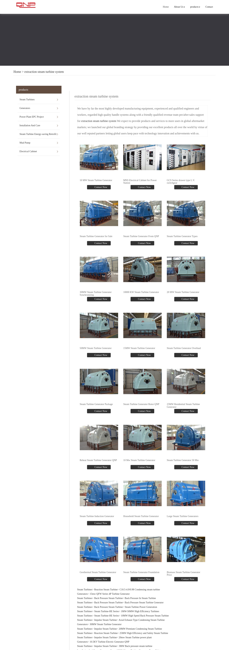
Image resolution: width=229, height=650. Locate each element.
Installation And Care (30, 125)
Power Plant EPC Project (32, 117)
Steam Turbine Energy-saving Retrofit (38, 134)
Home (166, 7)
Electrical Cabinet (28, 151)
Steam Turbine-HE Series (106, 611)
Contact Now (100, 187)
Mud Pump (25, 142)
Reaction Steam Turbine (105, 589)
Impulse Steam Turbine (105, 619)
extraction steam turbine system (44, 71)
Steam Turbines (27, 99)
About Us (179, 7)
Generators (25, 108)
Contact (209, 7)
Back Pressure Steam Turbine (108, 598)
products (195, 7)
